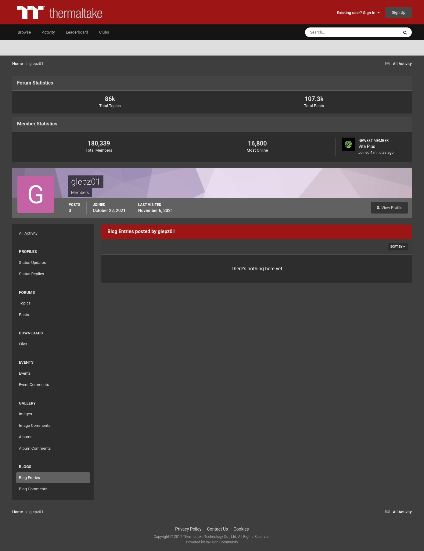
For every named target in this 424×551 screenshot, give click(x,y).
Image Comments (34, 425)
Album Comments (35, 448)
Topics (25, 303)
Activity (48, 32)
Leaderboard (77, 32)
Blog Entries (29, 477)
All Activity (28, 233)
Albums (25, 436)
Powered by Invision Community (212, 542)
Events (25, 373)
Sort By (397, 246)
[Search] (333, 32)
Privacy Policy (188, 529)
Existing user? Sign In (358, 12)
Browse (24, 32)
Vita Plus (366, 146)
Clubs (104, 32)
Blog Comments (33, 489)
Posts (24, 314)
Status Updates (32, 262)
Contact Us (217, 529)
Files (23, 344)
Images (25, 414)
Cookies (241, 529)
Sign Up (398, 12)
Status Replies (31, 274)
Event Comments (34, 384)
